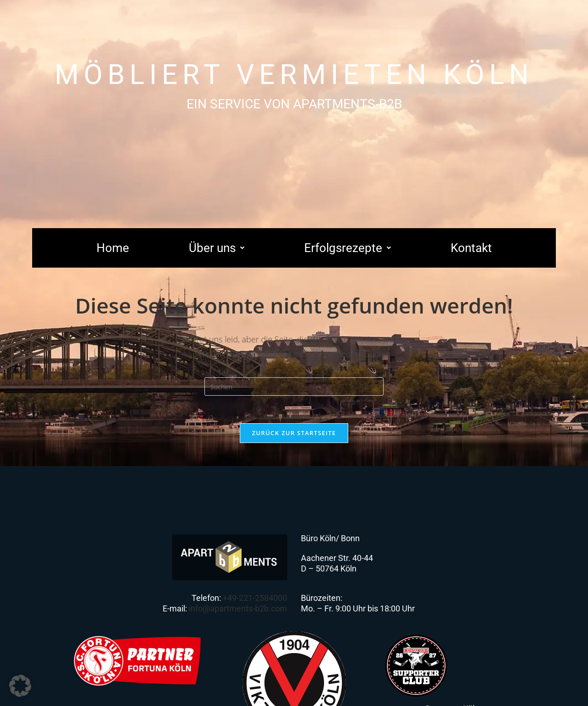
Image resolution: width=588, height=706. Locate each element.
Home (112, 248)
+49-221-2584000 (255, 598)
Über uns (216, 248)
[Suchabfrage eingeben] (294, 386)
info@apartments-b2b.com (238, 608)
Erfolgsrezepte (347, 248)
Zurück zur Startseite (294, 433)
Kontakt (471, 248)
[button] (216, 247)
